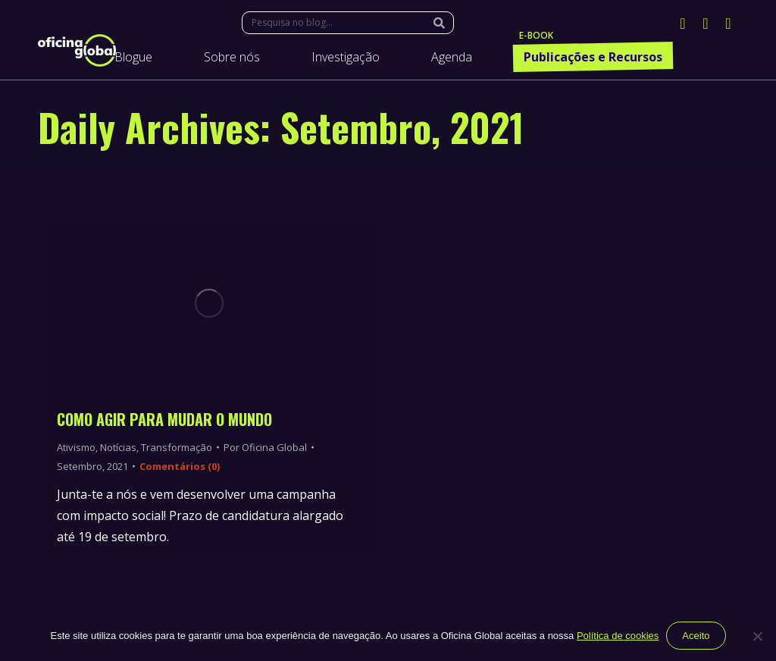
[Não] (757, 636)
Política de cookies (618, 635)
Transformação (176, 447)
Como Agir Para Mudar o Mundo (164, 419)
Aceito (695, 635)
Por (265, 447)
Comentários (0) (179, 466)
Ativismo (76, 447)
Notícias (118, 447)
